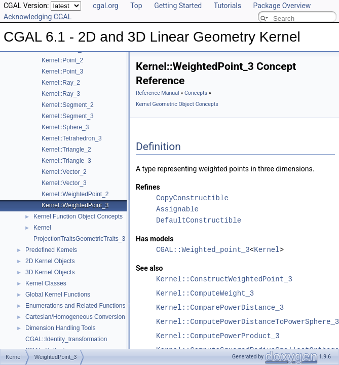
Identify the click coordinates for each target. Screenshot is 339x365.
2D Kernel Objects (49, 261)
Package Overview (282, 6)
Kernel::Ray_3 (61, 93)
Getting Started (178, 6)
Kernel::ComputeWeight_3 (205, 293)
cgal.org (105, 6)
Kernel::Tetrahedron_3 (72, 138)
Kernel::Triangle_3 (66, 160)
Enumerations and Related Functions (75, 305)
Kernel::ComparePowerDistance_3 (220, 307)
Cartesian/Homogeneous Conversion (75, 316)
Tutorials (227, 6)
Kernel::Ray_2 (61, 82)
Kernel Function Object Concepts (78, 216)
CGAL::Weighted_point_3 (203, 249)
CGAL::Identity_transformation (66, 339)
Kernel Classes (45, 283)
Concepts (195, 93)
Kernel (42, 227)
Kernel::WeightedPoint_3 (75, 205)
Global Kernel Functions (57, 294)
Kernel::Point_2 (62, 60)
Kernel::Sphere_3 (65, 127)
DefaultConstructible (198, 220)
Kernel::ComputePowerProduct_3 (218, 336)
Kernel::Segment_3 (68, 116)
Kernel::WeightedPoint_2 (75, 194)
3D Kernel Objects (49, 272)
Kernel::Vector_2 (64, 171)
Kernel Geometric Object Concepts (177, 104)
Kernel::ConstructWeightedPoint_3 (224, 279)
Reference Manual (157, 93)
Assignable (177, 209)
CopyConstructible (192, 198)
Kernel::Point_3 (62, 71)
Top (136, 6)
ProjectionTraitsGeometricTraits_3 (79, 238)
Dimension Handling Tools (60, 328)
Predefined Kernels (51, 249)
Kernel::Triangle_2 (66, 149)
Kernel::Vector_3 (64, 183)
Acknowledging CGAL (37, 17)
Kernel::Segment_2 (68, 104)
